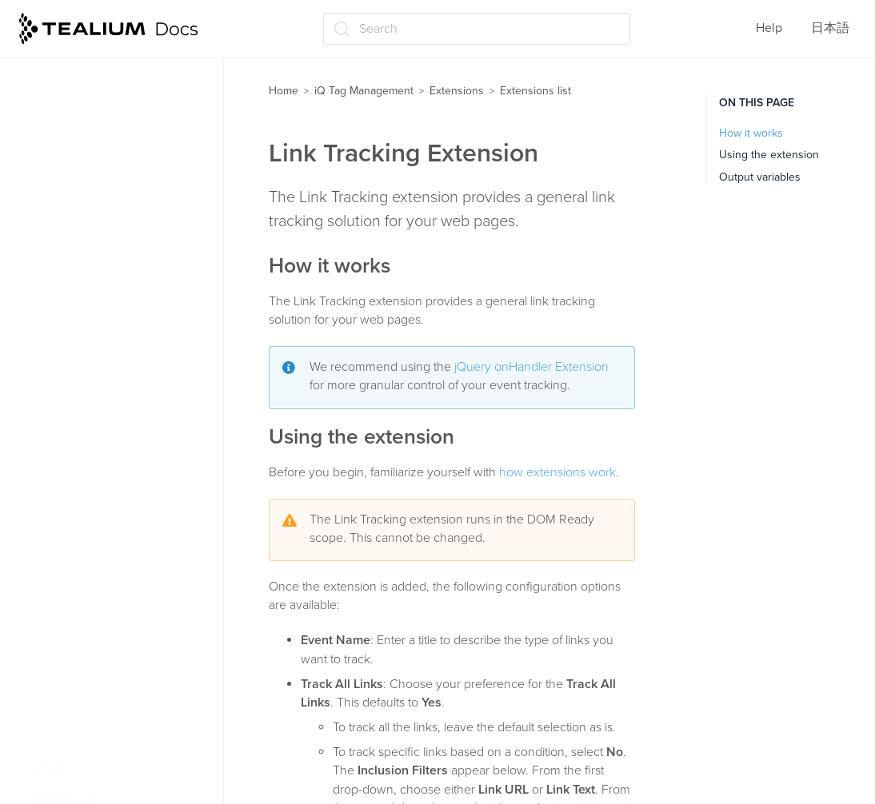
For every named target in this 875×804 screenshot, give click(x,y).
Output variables (760, 177)
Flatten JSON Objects (103, 105)
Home (283, 91)
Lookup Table (80, 361)
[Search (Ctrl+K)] (476, 29)
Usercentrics (78, 706)
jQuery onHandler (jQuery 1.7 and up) (123, 289)
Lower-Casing (81, 392)
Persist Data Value (93, 487)
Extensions (457, 91)
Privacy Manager (89, 549)
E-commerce (78, 74)
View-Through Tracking (108, 737)
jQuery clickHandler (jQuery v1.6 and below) (120, 239)
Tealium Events (85, 643)
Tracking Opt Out (90, 675)
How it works (751, 133)
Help (769, 28)
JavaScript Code (88, 168)
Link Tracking (80, 330)
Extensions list (535, 91)
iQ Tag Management (364, 91)
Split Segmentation (96, 611)
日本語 (830, 28)
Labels (46, 768)
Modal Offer (76, 424)
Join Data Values (90, 199)
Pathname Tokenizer (100, 456)
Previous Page (82, 518)
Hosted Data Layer (94, 136)
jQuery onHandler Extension (531, 367)
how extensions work (557, 472)
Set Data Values (87, 580)
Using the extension (769, 154)
